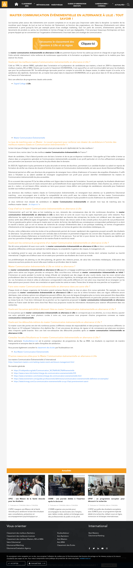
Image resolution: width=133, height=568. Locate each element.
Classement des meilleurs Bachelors (21, 533)
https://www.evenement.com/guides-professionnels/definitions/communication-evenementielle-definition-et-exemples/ (61, 378)
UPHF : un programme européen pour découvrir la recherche (106, 500)
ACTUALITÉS (119, 5)
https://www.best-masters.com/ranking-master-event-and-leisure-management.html (41, 362)
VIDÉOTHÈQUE (57, 5)
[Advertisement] (66, 400)
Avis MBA (61, 542)
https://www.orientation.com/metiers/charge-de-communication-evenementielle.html (47, 376)
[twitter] (94, 549)
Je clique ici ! (34, 204)
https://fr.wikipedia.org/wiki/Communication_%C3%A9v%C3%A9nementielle (44, 370)
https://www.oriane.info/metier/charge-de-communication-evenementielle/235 (45, 373)
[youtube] (102, 549)
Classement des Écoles (66, 545)
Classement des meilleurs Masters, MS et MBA (25, 539)
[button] (34, 5)
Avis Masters (62, 539)
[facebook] (89, 549)
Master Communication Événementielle (29, 137)
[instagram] (107, 549)
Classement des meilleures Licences (21, 536)
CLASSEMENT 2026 (27, 5)
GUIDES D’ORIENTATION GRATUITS (77, 5)
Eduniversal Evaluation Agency (19, 548)
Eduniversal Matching (15, 545)
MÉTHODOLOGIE (42, 5)
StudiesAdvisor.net (30, 341)
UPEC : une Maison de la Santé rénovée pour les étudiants (26, 500)
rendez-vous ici (85, 558)
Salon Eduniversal (14, 542)
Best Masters (94, 533)
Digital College (20, 83)
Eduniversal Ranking (96, 535)
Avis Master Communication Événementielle (31, 351)
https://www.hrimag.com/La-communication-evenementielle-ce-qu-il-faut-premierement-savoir (51, 381)
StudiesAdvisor (63, 533)
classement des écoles (46, 347)
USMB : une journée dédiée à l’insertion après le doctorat (66, 500)
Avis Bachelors (63, 536)
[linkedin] (98, 549)
